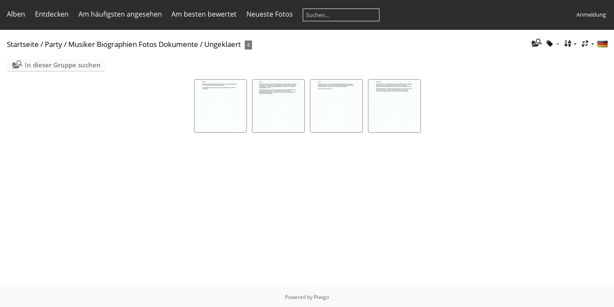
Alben (16, 14)
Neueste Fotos (269, 14)
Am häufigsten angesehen (120, 14)
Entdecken (52, 14)
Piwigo (321, 297)
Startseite (23, 44)
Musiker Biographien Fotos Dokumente (133, 44)
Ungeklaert (222, 44)
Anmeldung (591, 14)
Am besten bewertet (204, 14)
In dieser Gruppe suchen (63, 65)
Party (53, 44)
